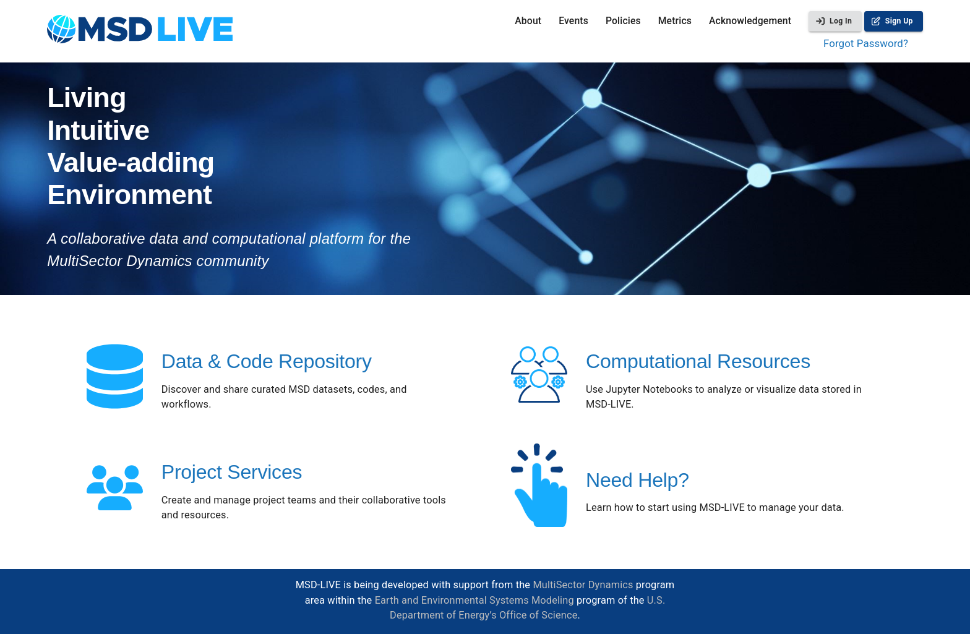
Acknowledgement (750, 21)
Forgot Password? (865, 43)
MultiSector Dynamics (583, 585)
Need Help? (637, 480)
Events (573, 21)
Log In (835, 21)
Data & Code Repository (266, 361)
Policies (623, 21)
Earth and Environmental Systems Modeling (474, 600)
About (528, 21)
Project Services (231, 472)
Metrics (675, 21)
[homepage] (140, 31)
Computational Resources (698, 361)
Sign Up (893, 21)
